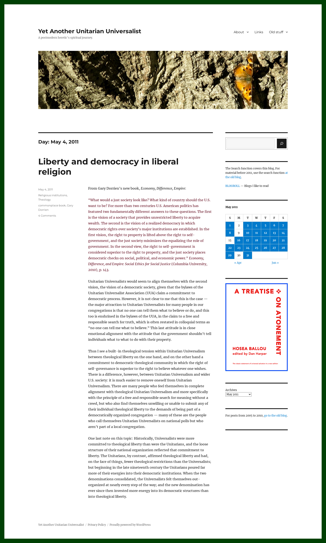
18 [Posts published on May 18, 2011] (256, 240)
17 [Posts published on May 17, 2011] (247, 240)
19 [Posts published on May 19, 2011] (265, 240)
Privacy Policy (97, 525)
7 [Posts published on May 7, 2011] (283, 225)
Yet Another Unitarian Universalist (89, 31)
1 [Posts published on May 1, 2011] (230, 225)
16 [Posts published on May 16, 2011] (238, 240)
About (239, 32)
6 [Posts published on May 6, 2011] (274, 225)
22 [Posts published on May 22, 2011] (230, 248)
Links (258, 32)
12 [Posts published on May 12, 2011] (265, 233)
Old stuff (276, 32)
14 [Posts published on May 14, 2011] (283, 233)
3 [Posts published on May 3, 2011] (247, 225)
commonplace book (52, 205)
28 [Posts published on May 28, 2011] (283, 248)
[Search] (282, 143)
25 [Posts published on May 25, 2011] (256, 248)
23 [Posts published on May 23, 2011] (238, 248)
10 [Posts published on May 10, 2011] (247, 233)
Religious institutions (52, 195)
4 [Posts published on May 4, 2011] (256, 225)
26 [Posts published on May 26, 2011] (265, 248)
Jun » (275, 263)
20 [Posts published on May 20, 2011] (274, 240)
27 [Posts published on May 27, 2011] (274, 248)
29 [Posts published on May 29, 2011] (230, 255)
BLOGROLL (232, 186)
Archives (231, 390)
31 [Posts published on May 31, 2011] (247, 255)
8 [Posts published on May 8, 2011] (230, 233)
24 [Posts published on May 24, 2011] (247, 248)
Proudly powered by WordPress (130, 525)
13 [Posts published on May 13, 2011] (274, 233)
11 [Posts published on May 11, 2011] (256, 233)
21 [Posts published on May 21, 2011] (283, 240)
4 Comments (47, 215)
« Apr (238, 263)
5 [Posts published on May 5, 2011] (265, 225)
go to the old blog (275, 415)
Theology (44, 199)
